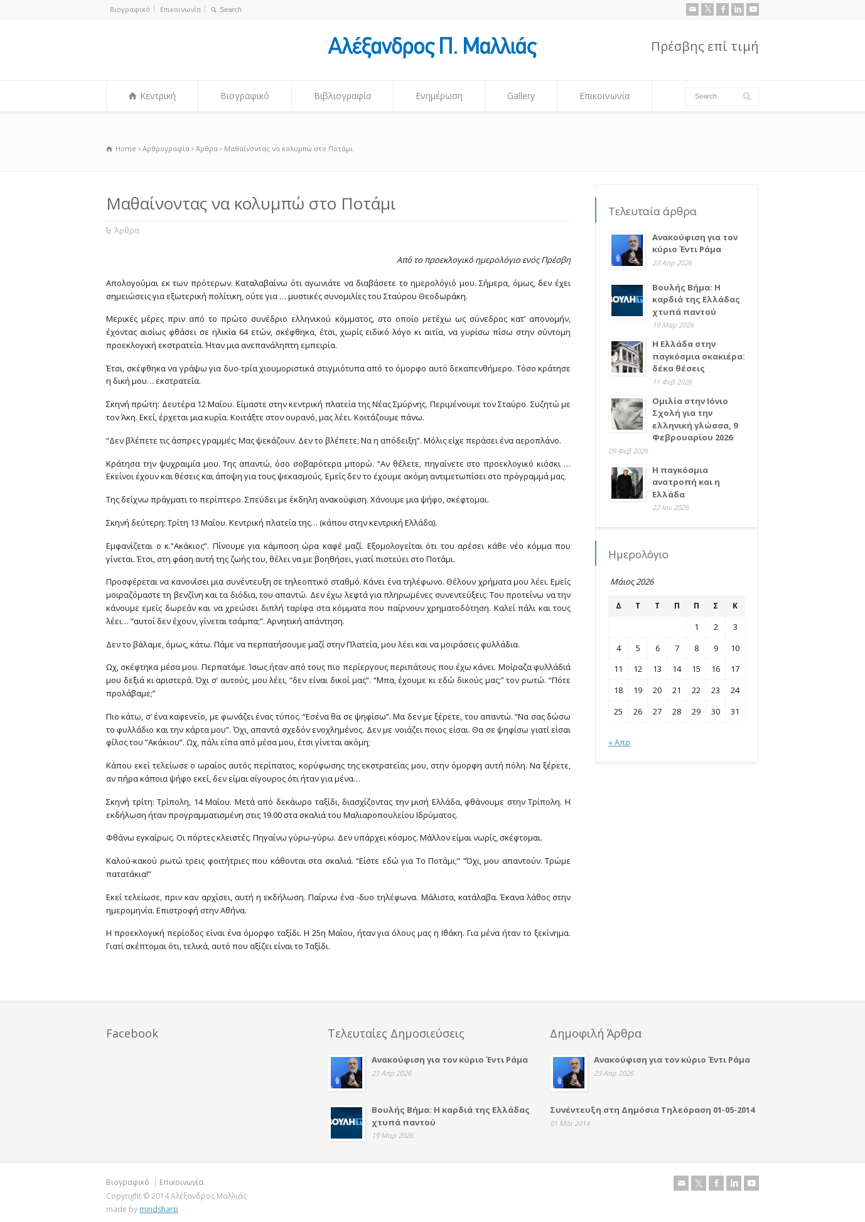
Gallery (521, 96)
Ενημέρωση (439, 96)
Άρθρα (126, 230)
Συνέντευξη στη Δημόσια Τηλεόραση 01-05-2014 (652, 1109)
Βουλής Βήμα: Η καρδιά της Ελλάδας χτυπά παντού (696, 299)
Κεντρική (158, 96)
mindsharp (158, 1209)
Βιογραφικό (130, 9)
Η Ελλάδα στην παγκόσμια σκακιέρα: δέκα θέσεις (698, 356)
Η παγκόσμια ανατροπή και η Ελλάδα (686, 482)
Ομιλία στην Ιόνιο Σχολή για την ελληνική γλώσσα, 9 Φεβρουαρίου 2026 (695, 419)
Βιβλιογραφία (342, 96)
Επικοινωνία (180, 9)
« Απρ (619, 742)
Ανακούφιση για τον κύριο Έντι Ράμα (695, 243)
